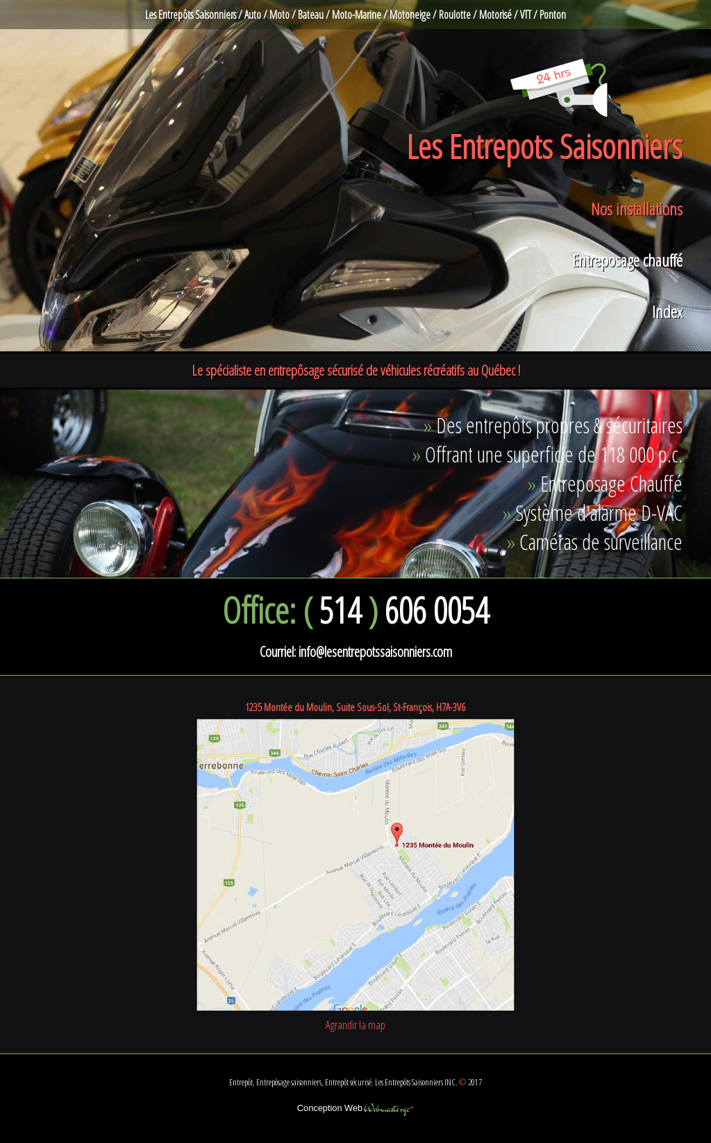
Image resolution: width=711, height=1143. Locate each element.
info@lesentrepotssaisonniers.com (375, 651)
